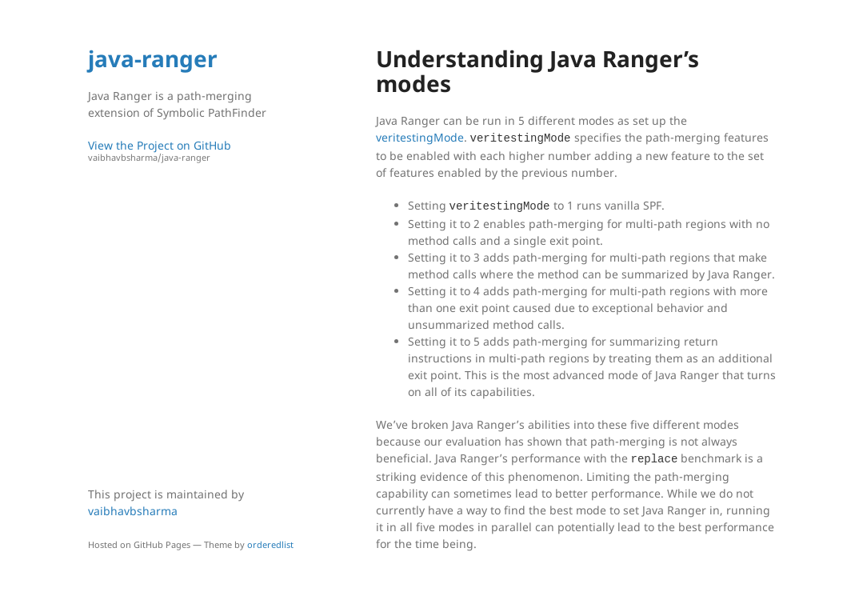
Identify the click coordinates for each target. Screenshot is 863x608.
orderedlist (270, 544)
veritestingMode (420, 137)
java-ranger (153, 58)
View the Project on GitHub (196, 151)
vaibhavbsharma (133, 510)
